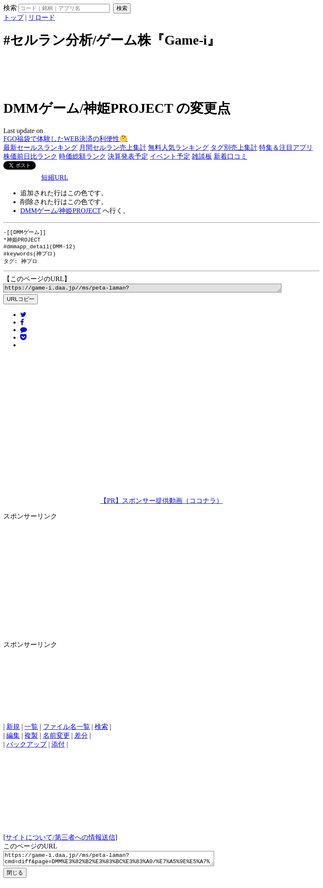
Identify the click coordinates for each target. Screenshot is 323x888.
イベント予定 (170, 156)
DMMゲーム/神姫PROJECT (60, 210)
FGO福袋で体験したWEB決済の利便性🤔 (65, 138)
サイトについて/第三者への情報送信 (60, 841)
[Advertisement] (161, 73)
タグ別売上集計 (233, 147)
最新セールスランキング (40, 147)
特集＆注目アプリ (286, 147)
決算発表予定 (128, 156)
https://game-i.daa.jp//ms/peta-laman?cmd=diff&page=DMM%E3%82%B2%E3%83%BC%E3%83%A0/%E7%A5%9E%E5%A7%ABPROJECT (159, 292)
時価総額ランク (82, 156)
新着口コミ (230, 156)
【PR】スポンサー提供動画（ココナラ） (161, 504)
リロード (41, 17)
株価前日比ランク (30, 156)
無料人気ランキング (178, 147)
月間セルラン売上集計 (112, 147)
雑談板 (202, 156)
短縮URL (54, 177)
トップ (13, 17)
